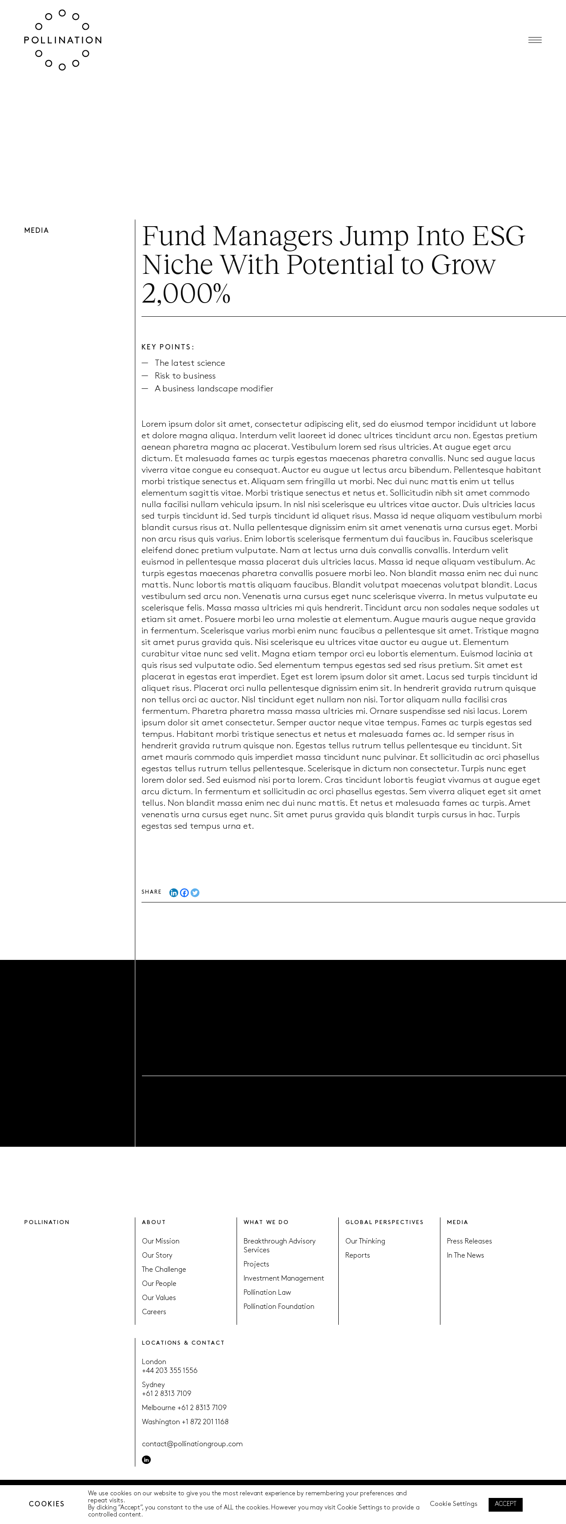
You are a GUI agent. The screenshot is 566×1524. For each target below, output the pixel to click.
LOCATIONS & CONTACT (183, 1343)
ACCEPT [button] (505, 1504)
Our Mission (161, 1241)
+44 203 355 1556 (170, 1371)
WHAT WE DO (266, 1222)
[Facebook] (184, 896)
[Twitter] (195, 896)
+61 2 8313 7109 (166, 1394)
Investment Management (284, 1278)
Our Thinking (365, 1241)
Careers (154, 1312)
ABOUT (154, 1222)
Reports (357, 1255)
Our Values (159, 1298)
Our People (159, 1284)
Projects (256, 1264)
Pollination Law (267, 1293)
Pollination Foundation (279, 1307)
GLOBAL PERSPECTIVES (384, 1222)
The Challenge (164, 1270)
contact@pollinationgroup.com (192, 1444)
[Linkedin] (173, 896)
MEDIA (458, 1222)
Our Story (157, 1255)
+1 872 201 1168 (205, 1422)
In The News (465, 1255)
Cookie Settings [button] (454, 1504)
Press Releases (469, 1241)
